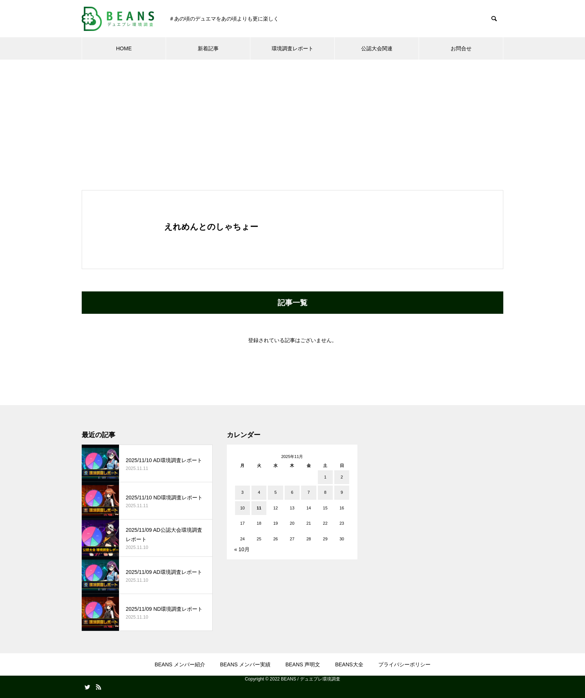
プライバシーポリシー (404, 664)
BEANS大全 (349, 664)
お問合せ (461, 48)
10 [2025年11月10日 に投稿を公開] (242, 508)
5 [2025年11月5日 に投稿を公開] (276, 492)
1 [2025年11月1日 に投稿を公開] (325, 477)
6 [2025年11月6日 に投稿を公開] (292, 492)
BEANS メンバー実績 (245, 664)
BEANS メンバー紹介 (179, 664)
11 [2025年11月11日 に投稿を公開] (259, 508)
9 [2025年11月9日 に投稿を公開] (342, 492)
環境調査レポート (292, 48)
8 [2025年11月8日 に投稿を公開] (325, 492)
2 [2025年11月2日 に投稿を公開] (342, 477)
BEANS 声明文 (302, 664)
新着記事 (208, 48)
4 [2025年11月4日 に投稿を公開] (259, 492)
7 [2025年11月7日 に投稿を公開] (308, 492)
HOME (124, 48)
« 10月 (242, 549)
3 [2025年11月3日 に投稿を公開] (242, 492)
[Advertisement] (292, 115)
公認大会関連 (376, 48)
